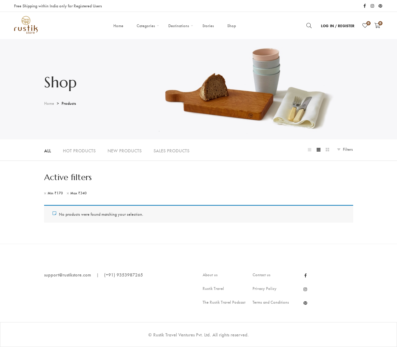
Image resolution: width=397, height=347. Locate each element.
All (47, 150)
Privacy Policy (265, 288)
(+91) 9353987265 (123, 274)
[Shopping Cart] (377, 25)
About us (210, 274)
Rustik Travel (213, 288)
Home (49, 103)
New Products (125, 150)
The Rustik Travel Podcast (224, 302)
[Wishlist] (365, 25)
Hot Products (79, 150)
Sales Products (171, 150)
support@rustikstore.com (67, 274)
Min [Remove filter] (55, 193)
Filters (348, 149)
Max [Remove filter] (78, 193)
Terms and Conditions (271, 302)
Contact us (261, 274)
